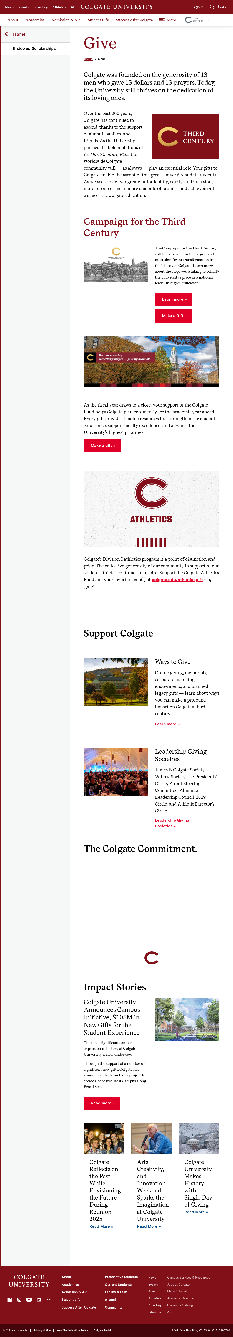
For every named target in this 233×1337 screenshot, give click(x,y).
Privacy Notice (42, 1330)
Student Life (98, 20)
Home (88, 59)
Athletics (59, 7)
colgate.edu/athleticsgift (177, 579)
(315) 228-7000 (221, 1330)
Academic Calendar (180, 1298)
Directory (40, 7)
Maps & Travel (177, 1291)
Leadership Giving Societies (172, 823)
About (13, 20)
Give (151, 1291)
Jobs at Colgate (178, 1284)
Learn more (165, 724)
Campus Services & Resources (188, 1277)
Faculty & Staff (116, 1292)
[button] (219, 6)
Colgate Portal (102, 1330)
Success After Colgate (134, 20)
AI (72, 7)
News (9, 7)
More (171, 20)
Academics (34, 20)
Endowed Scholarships (34, 48)
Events (23, 7)
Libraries (154, 1312)
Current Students (118, 1284)
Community (113, 1307)
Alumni (110, 1299)
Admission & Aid (66, 20)
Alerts (171, 1312)
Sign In (197, 7)
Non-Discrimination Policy (72, 1330)
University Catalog (180, 1305)
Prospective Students (121, 1277)
